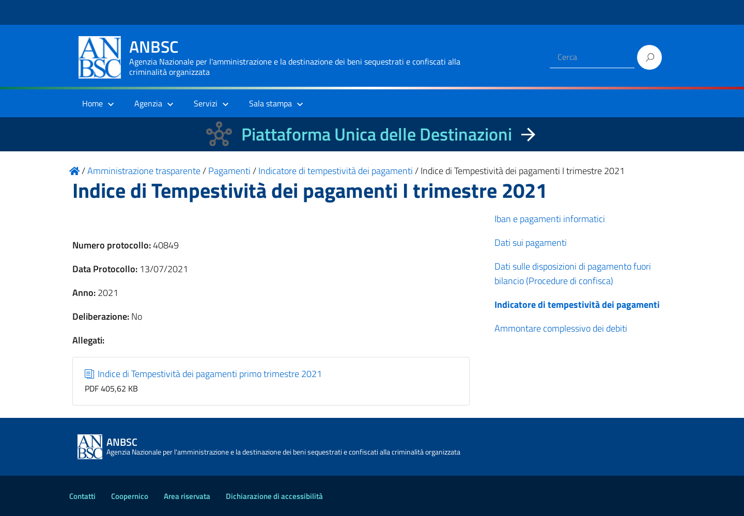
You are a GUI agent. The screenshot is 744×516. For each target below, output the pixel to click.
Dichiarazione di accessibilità (274, 496)
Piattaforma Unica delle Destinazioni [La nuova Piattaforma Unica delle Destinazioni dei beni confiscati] (376, 134)
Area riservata (187, 496)
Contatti (82, 496)
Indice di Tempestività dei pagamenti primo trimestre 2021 (203, 374)
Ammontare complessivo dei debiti (560, 328)
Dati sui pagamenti (530, 242)
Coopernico (129, 496)
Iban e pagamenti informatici (549, 219)
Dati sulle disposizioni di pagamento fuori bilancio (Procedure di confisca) (572, 273)
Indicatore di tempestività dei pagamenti (577, 304)
